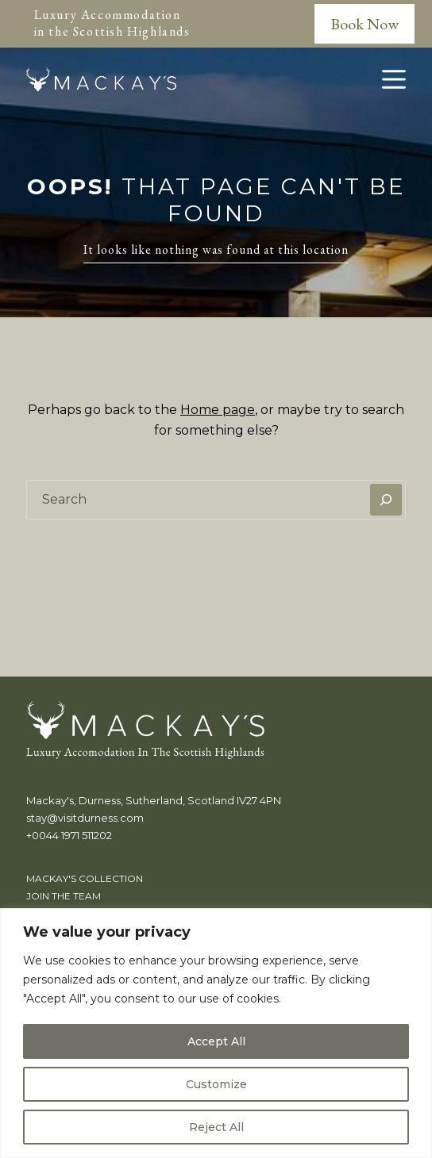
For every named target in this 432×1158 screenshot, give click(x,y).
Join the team (63, 896)
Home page (217, 409)
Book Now (364, 23)
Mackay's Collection (84, 878)
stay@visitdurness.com (85, 817)
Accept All (216, 1041)
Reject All (216, 1127)
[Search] (386, 500)
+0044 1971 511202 (69, 835)
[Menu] (394, 79)
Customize (216, 1084)
